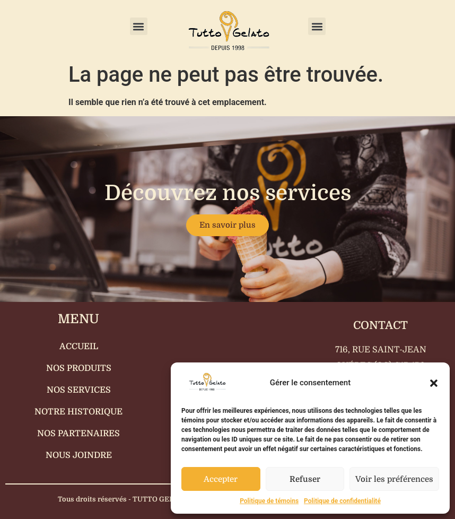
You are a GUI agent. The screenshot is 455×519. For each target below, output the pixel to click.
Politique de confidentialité (342, 501)
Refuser (305, 479)
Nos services (79, 390)
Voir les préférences (394, 479)
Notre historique (78, 412)
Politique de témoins (269, 501)
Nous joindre (79, 455)
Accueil (78, 346)
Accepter (221, 479)
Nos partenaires (78, 433)
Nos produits (78, 368)
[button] (433, 383)
